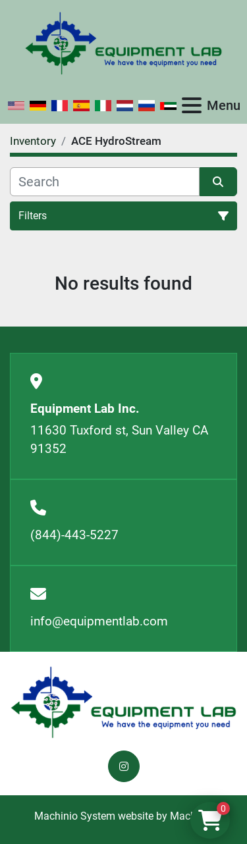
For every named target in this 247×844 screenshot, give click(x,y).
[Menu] (192, 105)
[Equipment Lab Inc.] (123, 701)
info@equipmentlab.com (99, 621)
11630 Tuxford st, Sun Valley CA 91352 (119, 440)
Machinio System (74, 816)
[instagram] (124, 766)
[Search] (105, 181)
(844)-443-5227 (74, 534)
